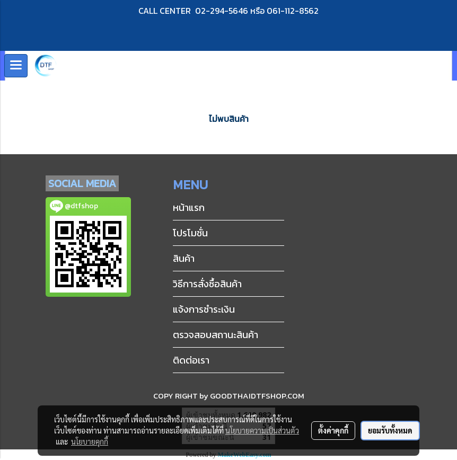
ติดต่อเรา (191, 360)
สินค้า (184, 258)
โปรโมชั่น (190, 233)
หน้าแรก (189, 207)
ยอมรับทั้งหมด (390, 430)
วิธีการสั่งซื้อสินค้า (207, 284)
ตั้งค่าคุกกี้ (333, 430)
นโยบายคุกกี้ (89, 441)
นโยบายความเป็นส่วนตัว (262, 430)
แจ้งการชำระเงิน (204, 309)
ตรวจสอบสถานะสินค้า (215, 335)
